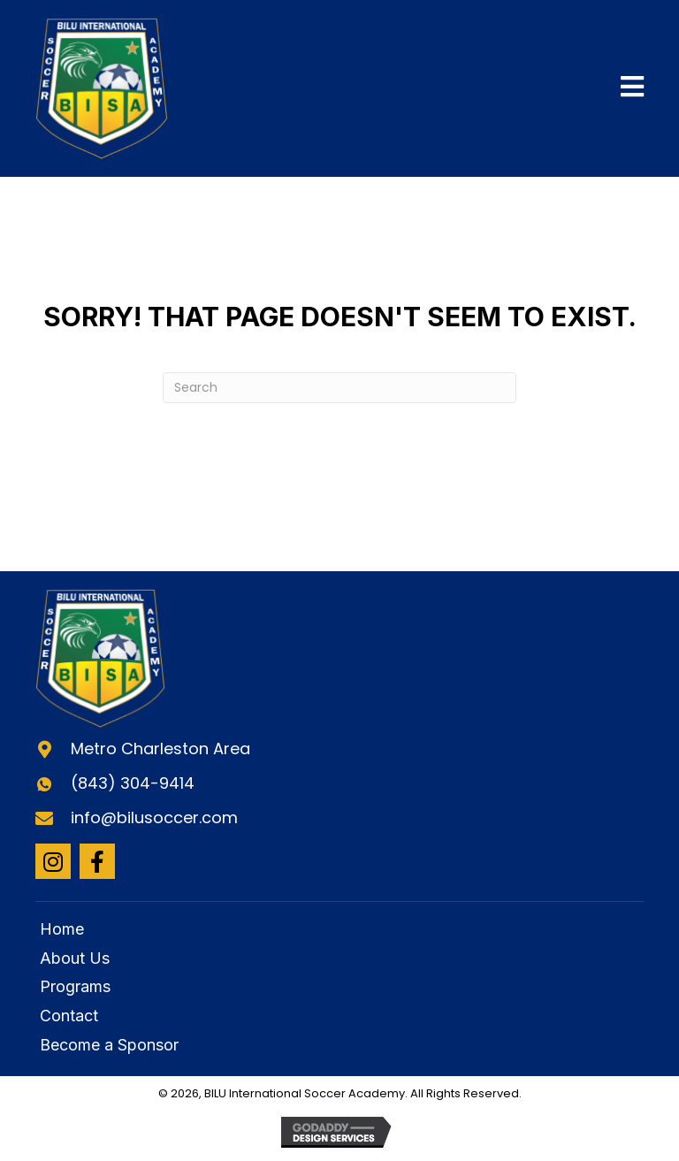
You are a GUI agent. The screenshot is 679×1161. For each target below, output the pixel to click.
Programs (75, 986)
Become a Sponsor (109, 1044)
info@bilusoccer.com (154, 817)
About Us (75, 958)
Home (62, 929)
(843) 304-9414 (133, 783)
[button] (53, 861)
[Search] (339, 387)
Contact (69, 1015)
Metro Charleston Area (160, 748)
